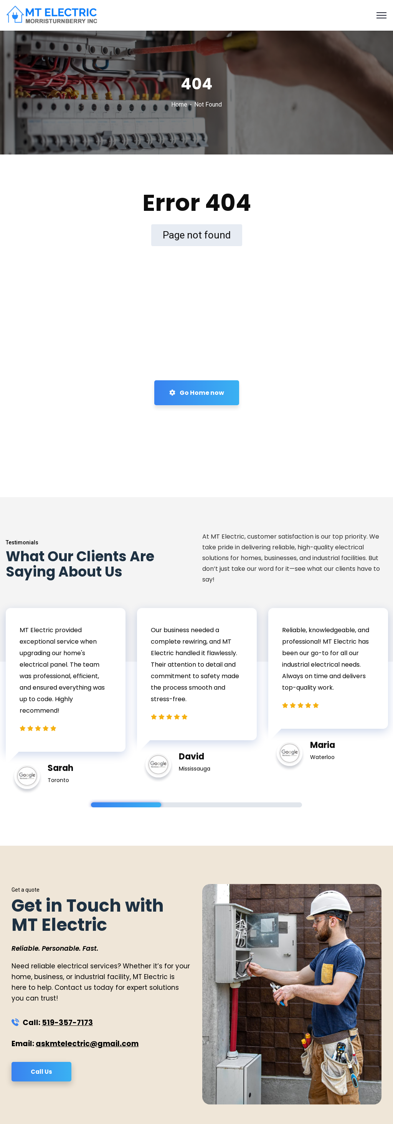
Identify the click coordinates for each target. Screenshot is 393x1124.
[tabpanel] (65, 694)
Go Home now (196, 392)
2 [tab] (196, 804)
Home (179, 104)
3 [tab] (267, 804)
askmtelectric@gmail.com (87, 1044)
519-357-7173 (67, 1022)
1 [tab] (126, 804)
